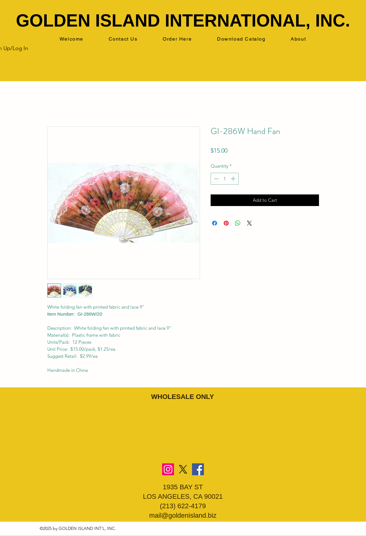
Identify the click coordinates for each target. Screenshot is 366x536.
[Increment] (234, 178)
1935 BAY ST (183, 487)
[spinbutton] (224, 178)
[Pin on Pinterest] (226, 223)
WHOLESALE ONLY (182, 396)
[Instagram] (168, 469)
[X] (183, 469)
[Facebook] (198, 469)
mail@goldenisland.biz (182, 515)
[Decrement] (216, 178)
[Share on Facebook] (214, 223)
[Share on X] (249, 223)
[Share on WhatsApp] (237, 223)
